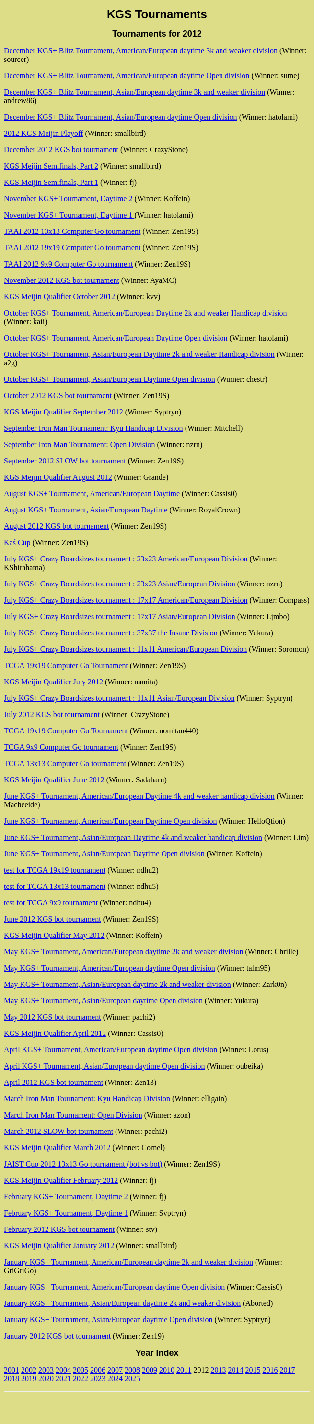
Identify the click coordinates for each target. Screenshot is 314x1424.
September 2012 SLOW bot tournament (65, 461)
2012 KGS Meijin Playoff (43, 133)
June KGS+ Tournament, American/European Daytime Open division (110, 821)
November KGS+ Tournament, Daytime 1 (69, 215)
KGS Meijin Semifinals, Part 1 (51, 182)
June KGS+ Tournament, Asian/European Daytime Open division (104, 854)
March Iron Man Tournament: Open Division (73, 1115)
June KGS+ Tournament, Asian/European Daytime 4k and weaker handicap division (133, 837)
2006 (97, 1370)
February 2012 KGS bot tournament (59, 1229)
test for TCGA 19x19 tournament (54, 870)
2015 (252, 1370)
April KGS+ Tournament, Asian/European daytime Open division (104, 1066)
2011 (183, 1370)
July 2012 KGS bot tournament (52, 714)
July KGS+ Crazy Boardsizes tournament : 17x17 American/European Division (125, 600)
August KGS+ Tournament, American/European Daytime (92, 493)
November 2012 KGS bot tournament (61, 280)
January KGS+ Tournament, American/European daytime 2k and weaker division (128, 1262)
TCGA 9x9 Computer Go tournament (61, 747)
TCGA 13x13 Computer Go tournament (65, 763)
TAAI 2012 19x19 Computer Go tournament (72, 247)
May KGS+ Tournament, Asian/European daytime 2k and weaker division (117, 984)
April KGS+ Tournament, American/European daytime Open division (110, 1050)
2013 (218, 1370)
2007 (115, 1370)
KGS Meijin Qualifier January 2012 (59, 1245)
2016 (270, 1370)
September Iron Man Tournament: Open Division (79, 444)
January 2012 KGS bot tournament (57, 1336)
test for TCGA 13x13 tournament (54, 886)
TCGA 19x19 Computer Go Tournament (66, 665)
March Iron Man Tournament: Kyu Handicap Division (87, 1099)
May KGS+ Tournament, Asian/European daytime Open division (103, 1001)
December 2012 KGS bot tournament (61, 150)
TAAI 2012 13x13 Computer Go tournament (72, 231)
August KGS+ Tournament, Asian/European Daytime (85, 510)
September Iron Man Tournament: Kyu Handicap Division (93, 428)
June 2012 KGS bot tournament (52, 919)
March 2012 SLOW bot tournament (58, 1131)
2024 (115, 1379)
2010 (166, 1370)
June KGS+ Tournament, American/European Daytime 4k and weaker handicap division (139, 796)
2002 (28, 1370)
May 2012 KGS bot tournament (52, 1017)
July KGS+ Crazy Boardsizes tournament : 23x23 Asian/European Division (119, 584)
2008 (132, 1370)
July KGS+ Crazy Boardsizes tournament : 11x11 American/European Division (125, 649)
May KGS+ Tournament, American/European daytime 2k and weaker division (123, 952)
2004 (63, 1370)
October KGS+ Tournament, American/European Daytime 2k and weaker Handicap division (145, 313)
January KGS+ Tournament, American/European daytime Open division (114, 1287)
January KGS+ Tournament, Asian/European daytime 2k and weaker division (122, 1303)
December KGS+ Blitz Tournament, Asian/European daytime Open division (120, 117)
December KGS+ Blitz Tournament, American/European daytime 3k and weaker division (141, 51)
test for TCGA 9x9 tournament (51, 903)
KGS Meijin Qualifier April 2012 (55, 1033)
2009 (149, 1370)
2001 (11, 1370)
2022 (80, 1379)
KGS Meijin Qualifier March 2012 (57, 1148)
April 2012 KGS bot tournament (53, 1082)
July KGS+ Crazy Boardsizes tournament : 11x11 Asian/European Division (119, 698)
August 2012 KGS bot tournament (56, 526)
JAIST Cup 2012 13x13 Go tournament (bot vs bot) (83, 1164)
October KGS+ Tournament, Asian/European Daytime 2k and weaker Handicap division (139, 354)
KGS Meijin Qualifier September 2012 (63, 412)
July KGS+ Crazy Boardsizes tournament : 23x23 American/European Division (125, 559)
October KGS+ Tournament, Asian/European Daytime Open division (109, 379)
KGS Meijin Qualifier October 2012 (59, 296)
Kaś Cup (17, 542)
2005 (80, 1370)
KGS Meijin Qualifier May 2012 (54, 935)
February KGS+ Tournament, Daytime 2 (66, 1197)
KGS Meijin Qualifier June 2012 (54, 780)
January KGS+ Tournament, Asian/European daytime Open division (108, 1319)
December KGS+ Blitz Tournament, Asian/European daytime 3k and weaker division (134, 92)
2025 (132, 1379)
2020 (46, 1379)
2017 (287, 1370)
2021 (63, 1379)
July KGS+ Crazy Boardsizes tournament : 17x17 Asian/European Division (119, 616)
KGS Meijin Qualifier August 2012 (58, 477)
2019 (28, 1379)
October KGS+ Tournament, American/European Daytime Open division (116, 338)
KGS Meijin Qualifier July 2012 (53, 682)
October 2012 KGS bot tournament (58, 395)
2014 (235, 1370)
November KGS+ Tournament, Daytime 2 (69, 199)
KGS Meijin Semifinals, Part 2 (51, 166)
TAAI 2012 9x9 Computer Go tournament (68, 264)
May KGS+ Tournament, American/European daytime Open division (109, 968)
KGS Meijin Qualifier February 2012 (61, 1180)
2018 (11, 1379)
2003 (46, 1370)
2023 (97, 1379)
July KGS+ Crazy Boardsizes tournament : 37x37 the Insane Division (111, 633)
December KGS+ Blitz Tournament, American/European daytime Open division (126, 76)
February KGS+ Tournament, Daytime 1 (66, 1213)
